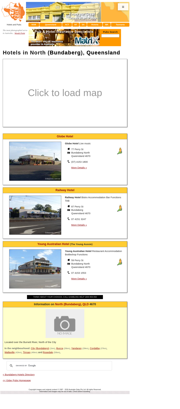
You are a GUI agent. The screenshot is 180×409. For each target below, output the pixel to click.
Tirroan (27, 352)
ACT (67, 25)
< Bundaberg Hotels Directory (19, 374)
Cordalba (95, 348)
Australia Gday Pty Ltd (77, 389)
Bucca (59, 348)
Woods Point (20, 33)
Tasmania (120, 25)
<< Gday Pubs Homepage (17, 380)
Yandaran (76, 348)
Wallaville (10, 352)
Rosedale (48, 352)
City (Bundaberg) (40, 348)
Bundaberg (65, 53)
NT (75, 25)
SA (83, 25)
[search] (59, 366)
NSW (34, 25)
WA (106, 25)
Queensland (50, 25)
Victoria (94, 25)
